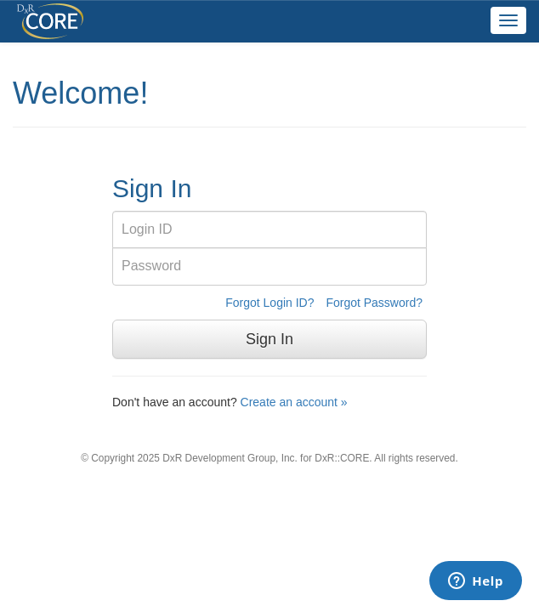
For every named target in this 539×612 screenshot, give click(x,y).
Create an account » (294, 402)
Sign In (269, 339)
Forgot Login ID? (269, 302)
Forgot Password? (374, 302)
